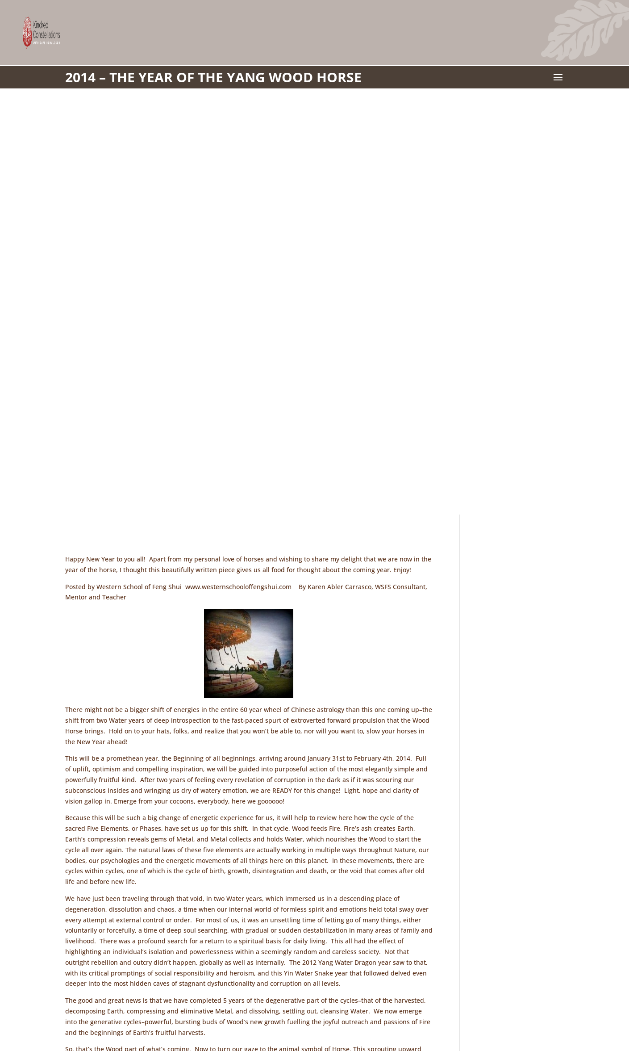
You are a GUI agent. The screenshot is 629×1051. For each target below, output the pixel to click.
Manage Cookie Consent (437, 1014)
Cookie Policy (300, 1014)
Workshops (250, 1014)
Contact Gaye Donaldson (184, 1014)
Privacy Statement (360, 1014)
